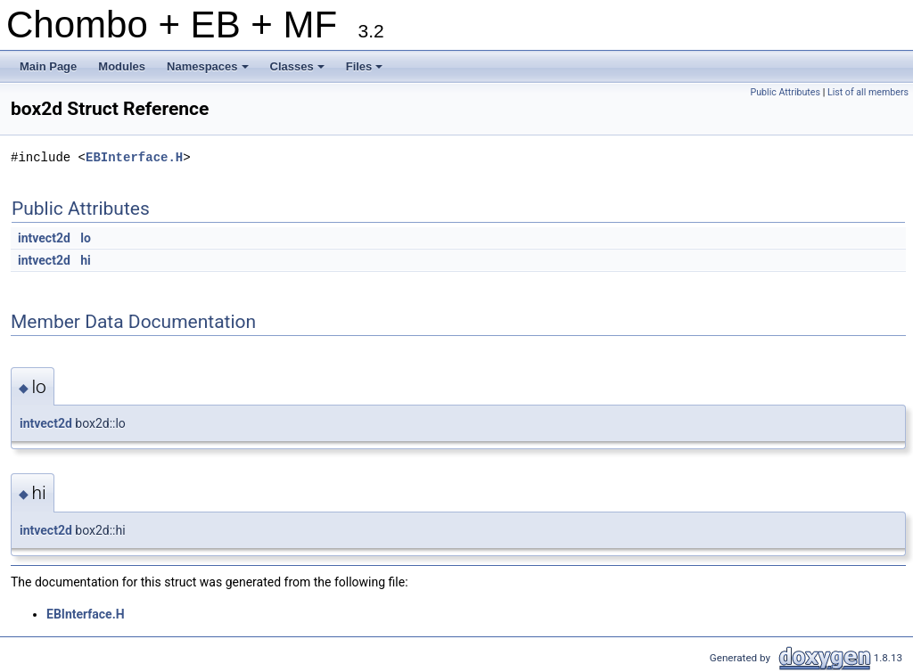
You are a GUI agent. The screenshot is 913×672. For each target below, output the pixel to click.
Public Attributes (785, 92)
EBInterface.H (134, 157)
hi (85, 260)
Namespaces (209, 71)
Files (366, 71)
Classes (298, 71)
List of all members (868, 92)
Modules (121, 66)
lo (85, 238)
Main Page (48, 66)
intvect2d (44, 238)
